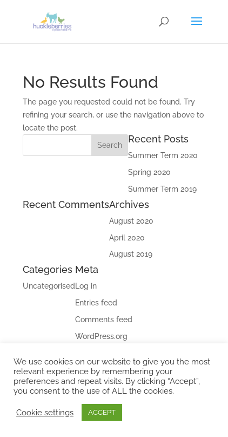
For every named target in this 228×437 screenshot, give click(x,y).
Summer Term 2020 (163, 155)
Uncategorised (49, 286)
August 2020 (131, 221)
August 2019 (130, 254)
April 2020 (127, 237)
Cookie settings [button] (44, 412)
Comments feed (103, 319)
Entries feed (96, 302)
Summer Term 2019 (162, 189)
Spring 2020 (149, 172)
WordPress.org (101, 336)
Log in (86, 286)
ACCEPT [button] (102, 412)
